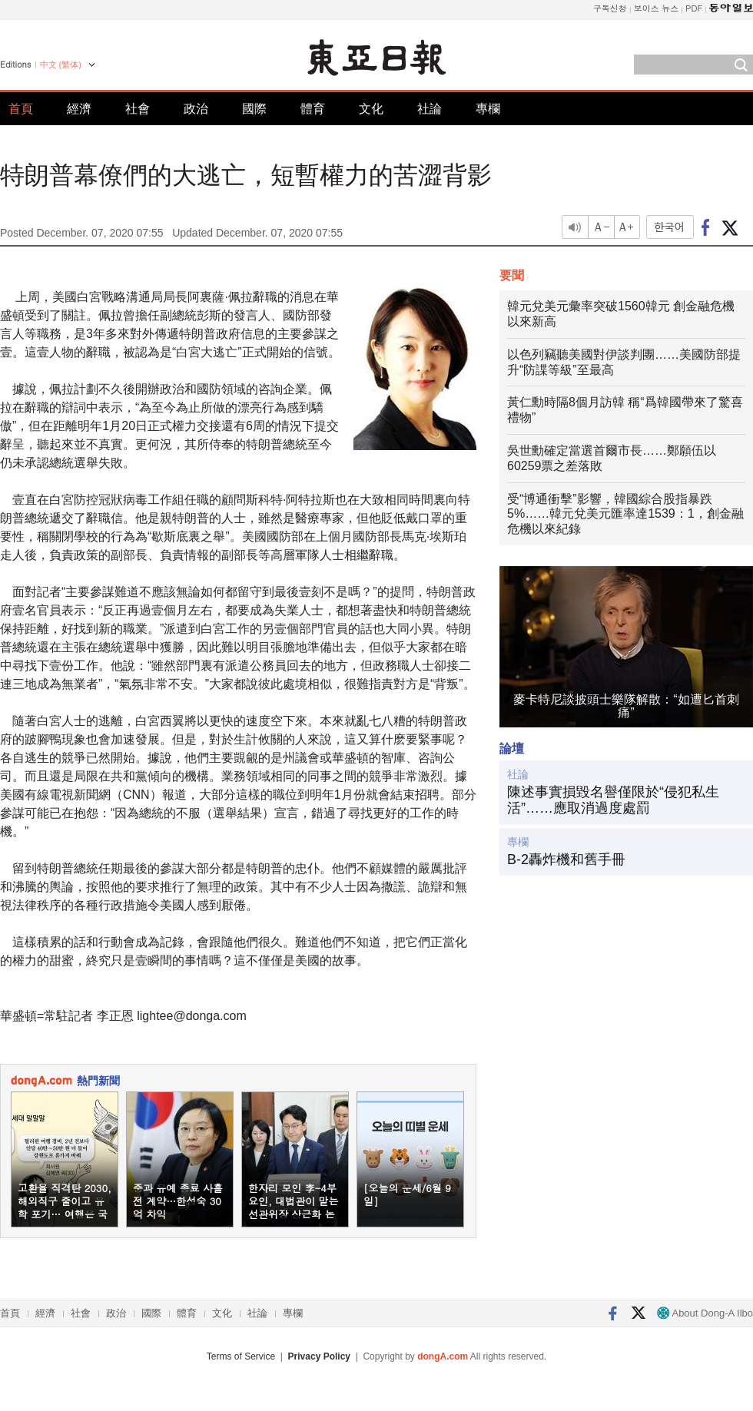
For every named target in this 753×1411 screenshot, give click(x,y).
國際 (254, 108)
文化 (371, 108)
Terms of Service (241, 1356)
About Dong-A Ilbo (705, 1313)
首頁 (20, 108)
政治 (196, 108)
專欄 (488, 108)
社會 (137, 108)
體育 (312, 108)
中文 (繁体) (60, 64)
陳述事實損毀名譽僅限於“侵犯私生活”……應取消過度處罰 (613, 800)
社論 (429, 108)
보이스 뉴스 (656, 8)
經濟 (79, 108)
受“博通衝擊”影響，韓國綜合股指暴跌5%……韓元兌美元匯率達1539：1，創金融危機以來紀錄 (625, 514)
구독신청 (610, 8)
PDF (693, 8)
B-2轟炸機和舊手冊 (566, 859)
